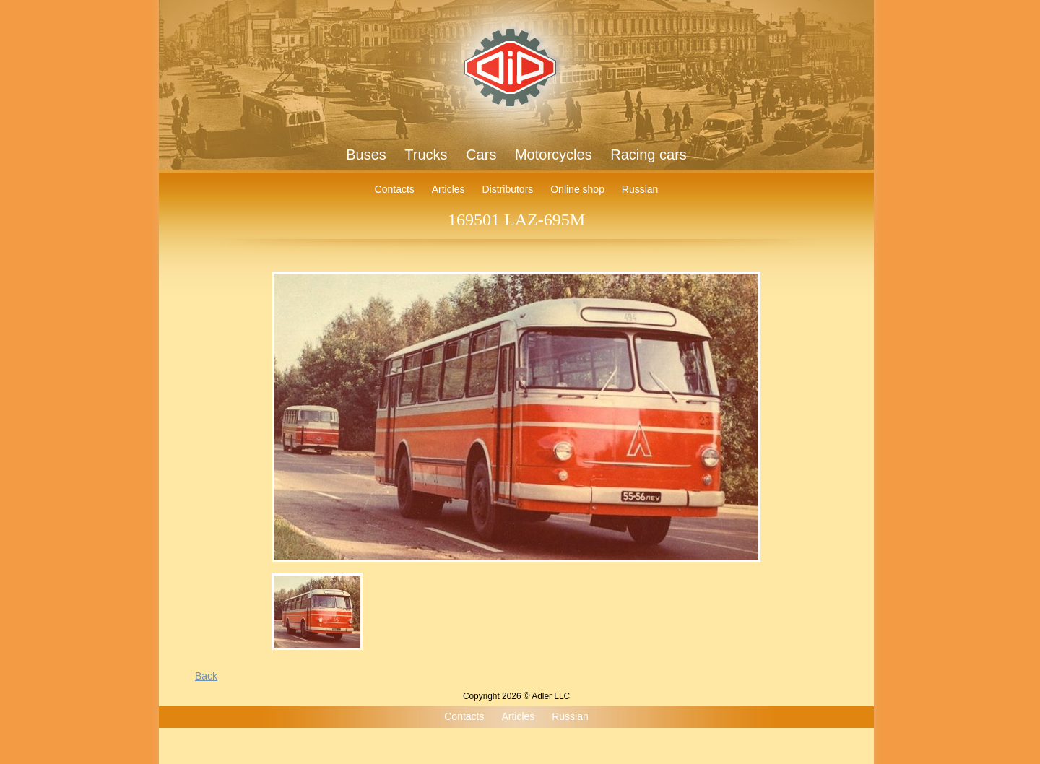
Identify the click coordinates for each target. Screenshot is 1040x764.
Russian (640, 189)
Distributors (508, 189)
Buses (366, 154)
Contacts (395, 189)
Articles (448, 189)
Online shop (577, 189)
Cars (481, 154)
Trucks (425, 154)
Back (206, 676)
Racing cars (648, 154)
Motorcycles (553, 154)
